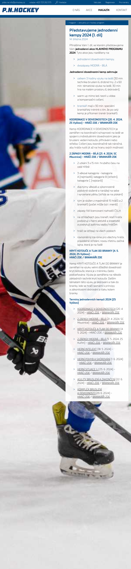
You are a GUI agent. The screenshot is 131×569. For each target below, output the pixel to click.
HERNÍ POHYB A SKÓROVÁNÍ (93, 359)
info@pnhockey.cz (13, 2)
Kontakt (121, 10)
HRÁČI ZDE (91, 122)
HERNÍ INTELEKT (87, 349)
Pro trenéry (124, 2)
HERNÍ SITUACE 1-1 (88, 369)
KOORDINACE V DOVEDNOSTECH (88, 119)
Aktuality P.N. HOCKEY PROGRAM (91, 23)
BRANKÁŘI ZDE (109, 122)
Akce (89, 10)
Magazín (72, 23)
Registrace (110, 2)
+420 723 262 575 (40, 2)
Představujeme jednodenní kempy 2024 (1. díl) (93, 33)
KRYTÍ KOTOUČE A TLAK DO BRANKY (90, 250)
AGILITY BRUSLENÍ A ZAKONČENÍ (96, 379)
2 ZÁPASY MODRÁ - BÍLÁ (84, 153)
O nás (76, 10)
